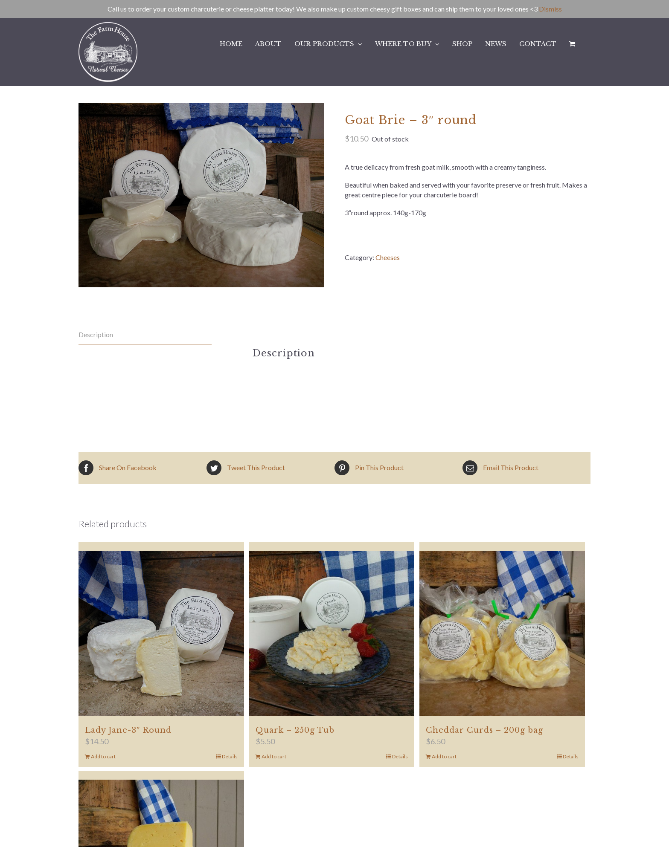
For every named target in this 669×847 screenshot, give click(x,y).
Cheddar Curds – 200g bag (484, 730)
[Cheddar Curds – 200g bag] (502, 633)
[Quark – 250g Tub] (332, 633)
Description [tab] (96, 334)
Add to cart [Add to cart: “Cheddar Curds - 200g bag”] (444, 756)
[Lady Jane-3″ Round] (161, 633)
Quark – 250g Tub (295, 730)
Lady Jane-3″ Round (128, 730)
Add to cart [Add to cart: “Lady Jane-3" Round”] (103, 756)
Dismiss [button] (550, 9)
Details (230, 756)
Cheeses (387, 257)
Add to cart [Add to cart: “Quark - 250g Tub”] (274, 756)
